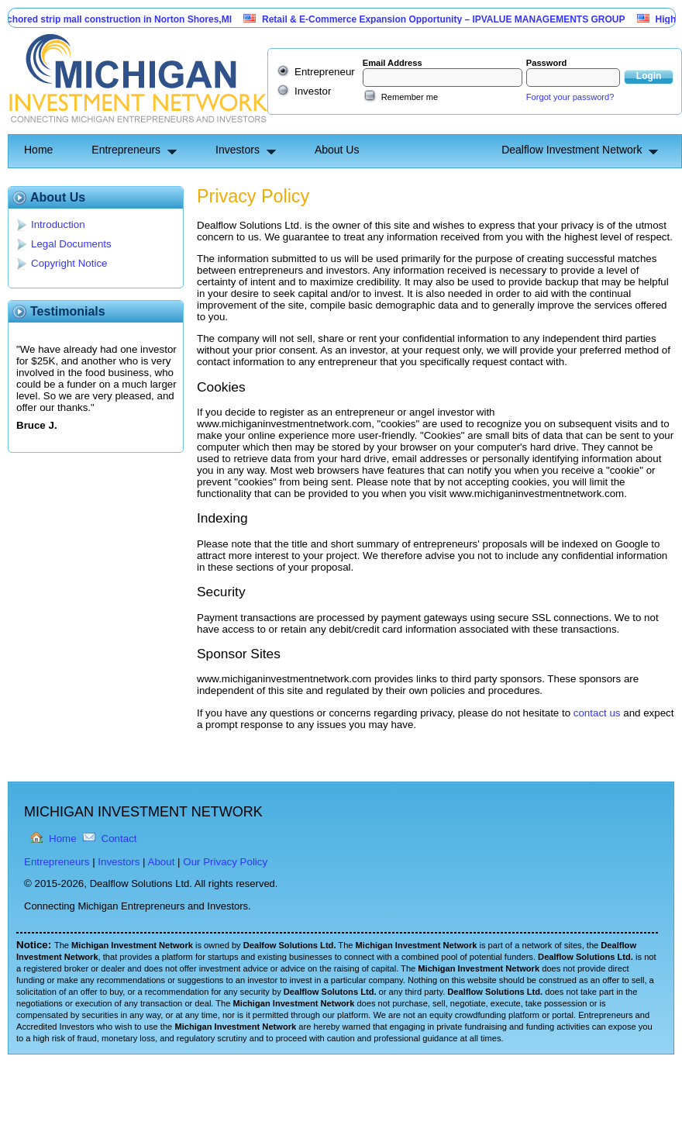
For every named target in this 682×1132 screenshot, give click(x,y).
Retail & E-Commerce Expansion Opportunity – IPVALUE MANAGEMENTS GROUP (453, 19)
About (161, 862)
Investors (237, 149)
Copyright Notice (69, 263)
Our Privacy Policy (225, 862)
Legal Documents (71, 244)
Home (38, 149)
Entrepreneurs (125, 149)
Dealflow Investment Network (571, 149)
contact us (597, 713)
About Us (337, 149)
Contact (119, 838)
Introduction (58, 224)
